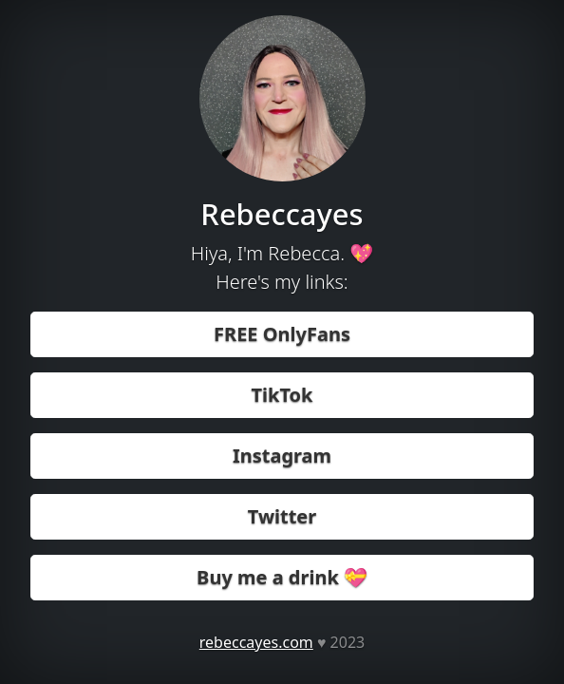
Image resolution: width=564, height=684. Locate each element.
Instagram (282, 455)
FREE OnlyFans (282, 334)
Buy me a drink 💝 (282, 577)
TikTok (282, 395)
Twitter (282, 516)
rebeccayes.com (256, 642)
